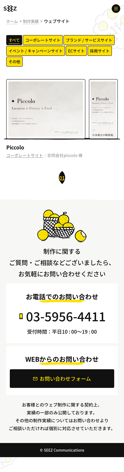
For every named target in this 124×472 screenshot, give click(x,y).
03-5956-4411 (66, 330)
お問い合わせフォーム (62, 393)
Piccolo (15, 161)
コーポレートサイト (24, 169)
